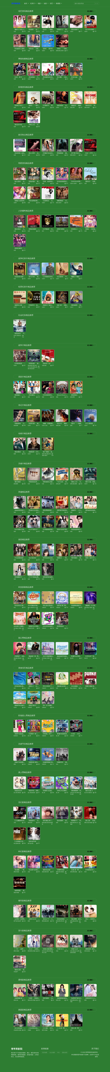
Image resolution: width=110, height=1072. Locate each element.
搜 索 (96, 3)
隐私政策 (64, 1052)
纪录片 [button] (32, 3)
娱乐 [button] (26, 3)
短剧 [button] (45, 3)
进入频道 (90, 11)
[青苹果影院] (16, 3)
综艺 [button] (51, 3)
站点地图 (52, 1052)
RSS (58, 1052)
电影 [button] (39, 3)
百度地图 (44, 1052)
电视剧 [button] (58, 3)
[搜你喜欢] (84, 3)
